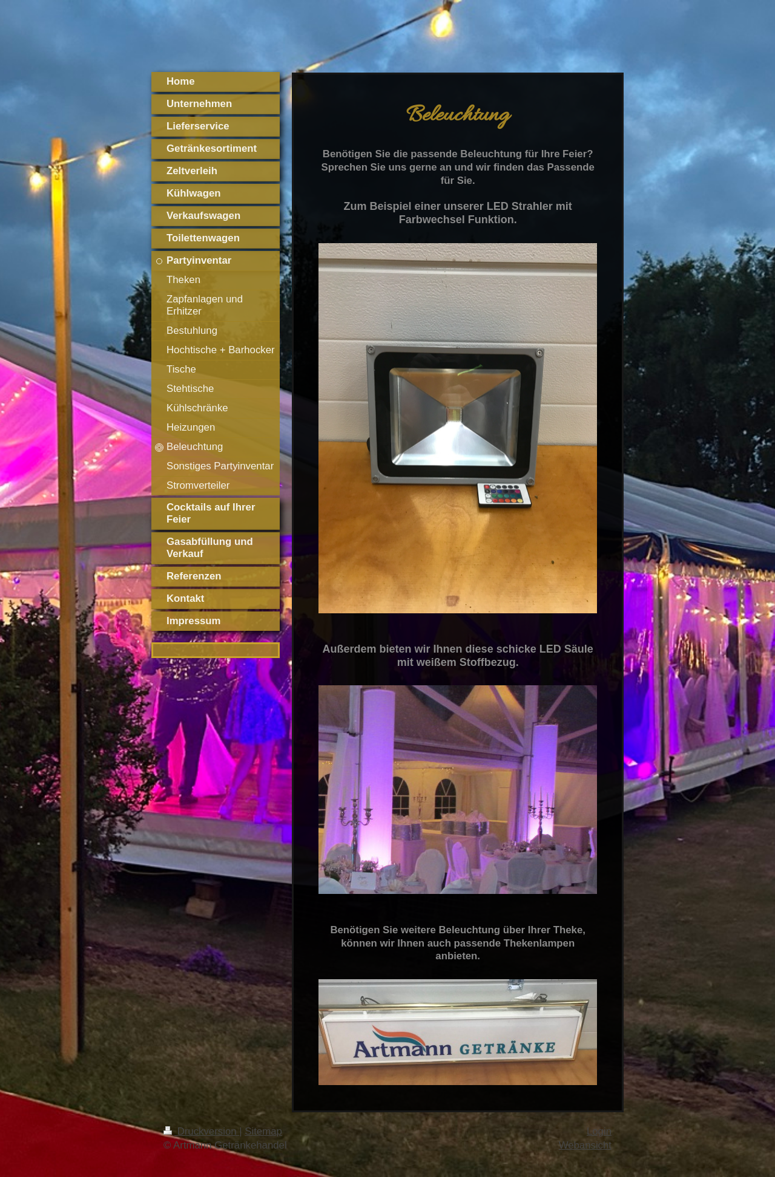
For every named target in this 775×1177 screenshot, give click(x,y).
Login (599, 1131)
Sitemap (263, 1131)
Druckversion (201, 1131)
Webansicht (585, 1145)
